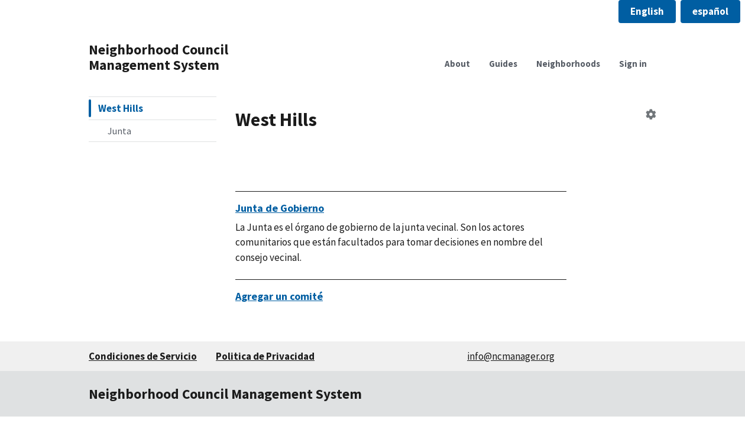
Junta (119, 131)
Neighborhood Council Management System (158, 57)
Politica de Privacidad (265, 356)
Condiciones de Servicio (143, 356)
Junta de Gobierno (279, 208)
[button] (647, 11)
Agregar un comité (279, 296)
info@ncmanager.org (511, 356)
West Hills (120, 108)
